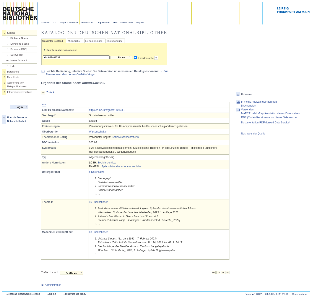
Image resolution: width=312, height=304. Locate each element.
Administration (51, 284)
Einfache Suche (19, 38)
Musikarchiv (74, 41)
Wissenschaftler (98, 131)
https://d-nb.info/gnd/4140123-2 (107, 110)
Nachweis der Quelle (253, 133)
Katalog (11, 32)
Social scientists (107, 162)
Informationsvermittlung (19, 92)
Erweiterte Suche (19, 43)
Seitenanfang (299, 294)
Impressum (103, 22)
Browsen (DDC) (18, 49)
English (140, 22)
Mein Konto (126, 22)
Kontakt (45, 22)
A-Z (55, 22)
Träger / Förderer (69, 22)
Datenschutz (87, 22)
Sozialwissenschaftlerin (125, 137)
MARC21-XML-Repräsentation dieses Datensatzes (270, 113)
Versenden (247, 109)
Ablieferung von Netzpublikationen (16, 84)
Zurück (50, 92)
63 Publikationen (98, 232)
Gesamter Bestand (52, 41)
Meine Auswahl (18, 60)
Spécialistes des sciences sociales (121, 166)
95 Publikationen (98, 202)
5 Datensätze (96, 171)
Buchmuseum (114, 41)
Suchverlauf (16, 54)
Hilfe (114, 22)
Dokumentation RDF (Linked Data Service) (265, 122)
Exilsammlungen (93, 41)
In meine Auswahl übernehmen (259, 101)
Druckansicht (248, 105)
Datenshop (13, 71)
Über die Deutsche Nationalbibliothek (17, 119)
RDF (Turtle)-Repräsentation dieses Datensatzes (269, 117)
